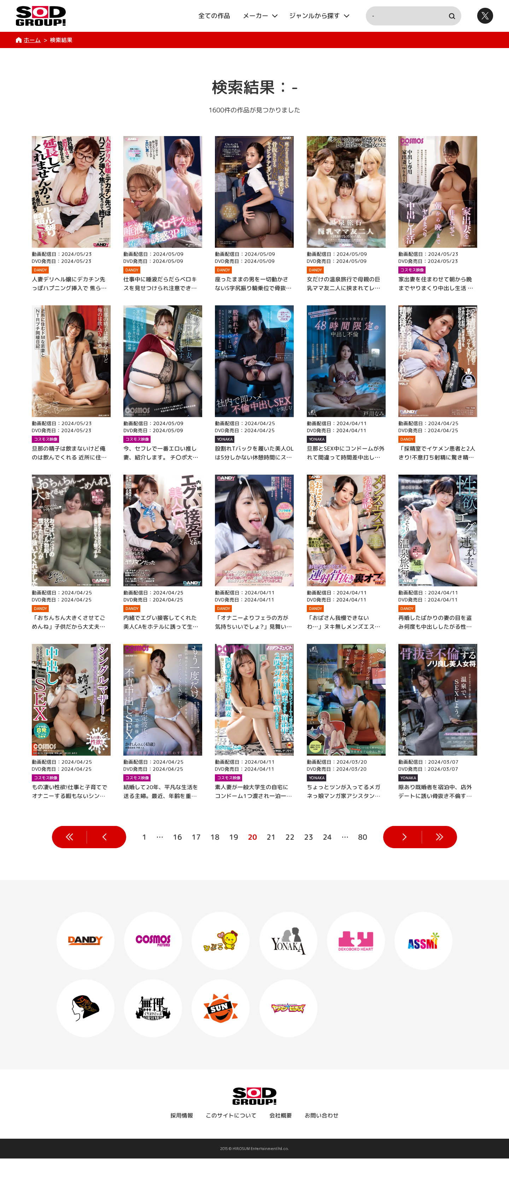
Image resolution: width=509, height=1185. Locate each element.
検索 (451, 15)
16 (177, 837)
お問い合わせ (322, 1142)
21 (270, 837)
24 (327, 837)
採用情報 (181, 1142)
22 (289, 837)
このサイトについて (231, 1142)
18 (214, 837)
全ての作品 (214, 15)
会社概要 (280, 1142)
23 (308, 837)
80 (362, 837)
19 (233, 837)
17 (195, 837)
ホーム (32, 40)
